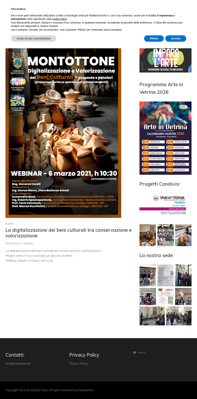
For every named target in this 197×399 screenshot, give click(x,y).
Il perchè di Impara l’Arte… (82, 19)
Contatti (174, 19)
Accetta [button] (175, 389)
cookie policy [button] (59, 369)
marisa (28, 243)
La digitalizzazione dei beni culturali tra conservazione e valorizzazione (68, 233)
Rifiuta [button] (154, 389)
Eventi (112, 19)
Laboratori (132, 19)
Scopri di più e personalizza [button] (33, 389)
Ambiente (154, 19)
